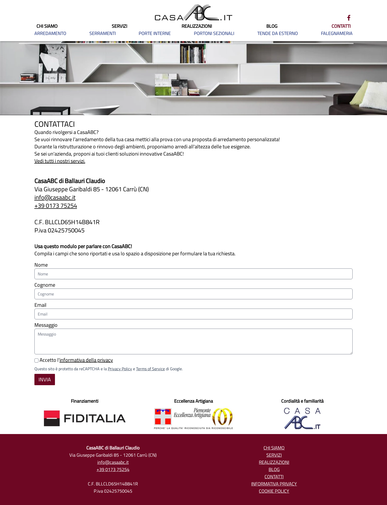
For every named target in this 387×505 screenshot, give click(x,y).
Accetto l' (73, 360)
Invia (45, 379)
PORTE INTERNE (155, 33)
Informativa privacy (274, 484)
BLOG (271, 26)
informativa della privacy (86, 360)
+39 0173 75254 (55, 205)
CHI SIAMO (47, 26)
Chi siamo (274, 448)
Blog (274, 469)
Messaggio (193, 337)
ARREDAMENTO (50, 33)
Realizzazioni (274, 462)
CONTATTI (341, 26)
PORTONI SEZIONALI (214, 33)
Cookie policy (274, 491)
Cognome (193, 289)
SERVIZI (119, 26)
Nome (193, 269)
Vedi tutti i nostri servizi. (59, 161)
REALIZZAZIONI (197, 26)
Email (193, 309)
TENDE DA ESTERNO (277, 33)
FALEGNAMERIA (337, 33)
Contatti (274, 476)
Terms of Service (150, 369)
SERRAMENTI (102, 33)
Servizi (274, 455)
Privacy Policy (120, 369)
